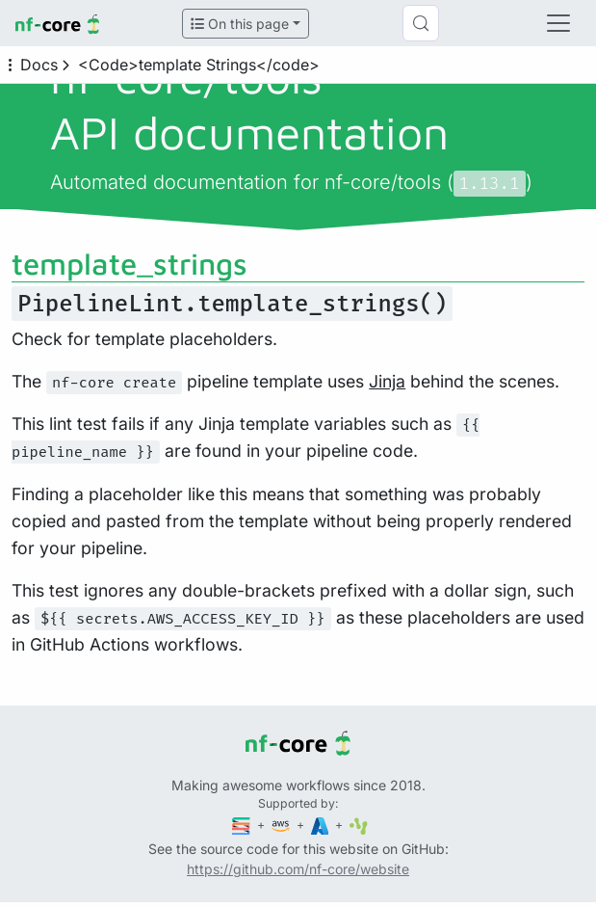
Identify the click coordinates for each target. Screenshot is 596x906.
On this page (240, 23)
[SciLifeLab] (359, 824)
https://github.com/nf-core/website (298, 869)
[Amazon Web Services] (282, 824)
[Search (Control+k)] (420, 23)
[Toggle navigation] (558, 23)
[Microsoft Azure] (321, 824)
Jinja (387, 381)
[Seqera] (242, 824)
